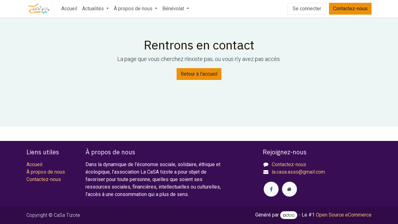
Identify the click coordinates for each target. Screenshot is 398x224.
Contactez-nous (350, 9)
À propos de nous (45, 172)
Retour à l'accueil (199, 74)
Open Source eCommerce (344, 215)
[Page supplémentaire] (289, 189)
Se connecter (307, 9)
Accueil (34, 164)
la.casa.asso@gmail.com (298, 172)
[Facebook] (271, 189)
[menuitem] (69, 8)
